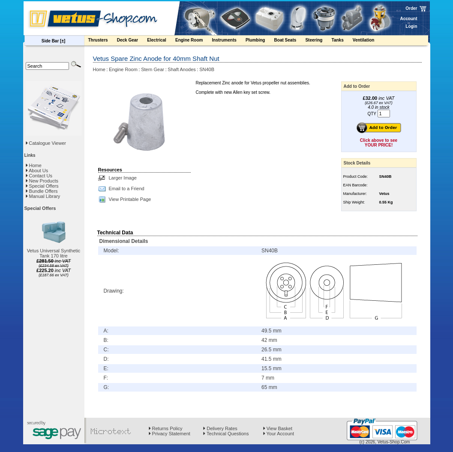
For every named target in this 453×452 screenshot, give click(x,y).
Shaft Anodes (181, 69)
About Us (37, 170)
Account (408, 18)
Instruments (228, 41)
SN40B (206, 69)
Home (34, 165)
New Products (42, 180)
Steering (318, 41)
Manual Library (43, 196)
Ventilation (367, 41)
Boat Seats (289, 41)
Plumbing (259, 41)
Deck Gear (132, 41)
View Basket (277, 428)
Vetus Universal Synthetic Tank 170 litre (54, 253)
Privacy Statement (169, 433)
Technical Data (115, 233)
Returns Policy (166, 428)
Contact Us (39, 175)
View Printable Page (130, 199)
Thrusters (102, 41)
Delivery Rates (220, 428)
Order (411, 8)
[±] (62, 41)
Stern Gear (152, 69)
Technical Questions (226, 433)
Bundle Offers (42, 191)
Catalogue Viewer (47, 143)
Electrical (161, 41)
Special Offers (42, 186)
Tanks (341, 41)
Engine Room (193, 41)
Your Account (278, 433)
